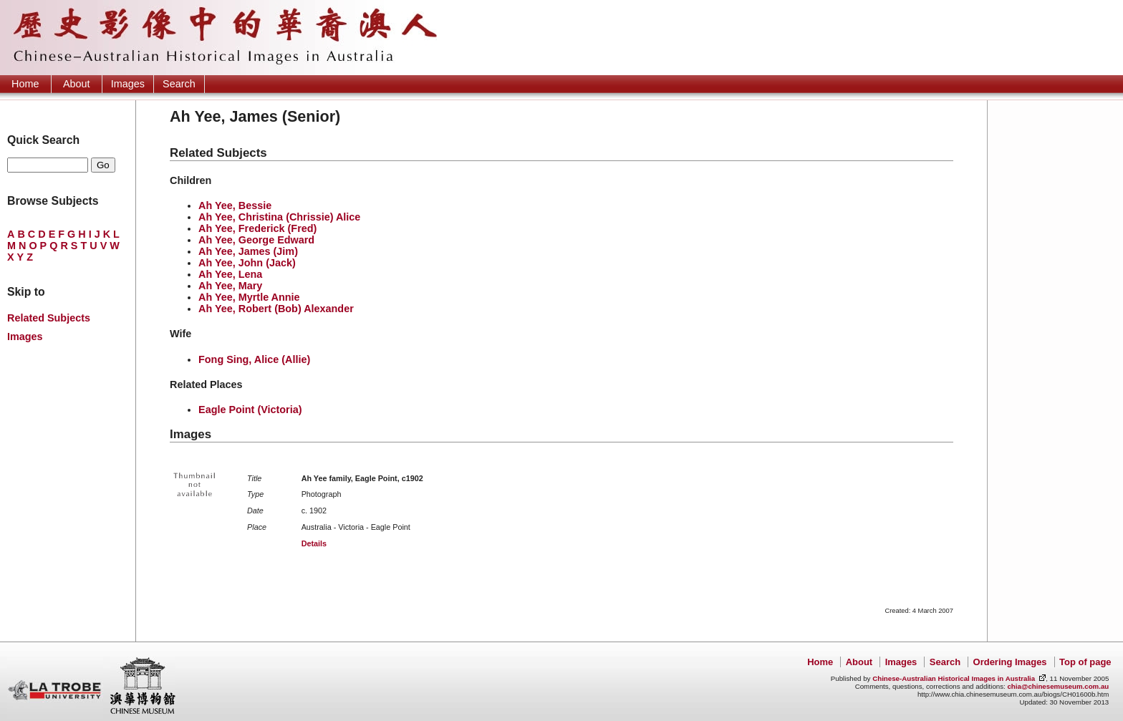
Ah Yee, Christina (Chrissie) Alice (279, 217)
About (76, 83)
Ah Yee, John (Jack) (247, 262)
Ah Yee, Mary (230, 285)
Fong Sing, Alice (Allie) (254, 359)
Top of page (1085, 662)
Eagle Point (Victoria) (250, 409)
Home (25, 83)
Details (314, 543)
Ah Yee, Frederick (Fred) (257, 228)
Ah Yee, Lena (230, 274)
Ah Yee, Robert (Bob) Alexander (276, 308)
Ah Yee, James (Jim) (248, 251)
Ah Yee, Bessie (234, 205)
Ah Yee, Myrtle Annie (249, 297)
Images (128, 83)
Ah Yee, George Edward (256, 240)
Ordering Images (1010, 662)
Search (179, 83)
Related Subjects (48, 318)
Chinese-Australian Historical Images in (953, 678)
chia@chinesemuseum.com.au (1058, 686)
